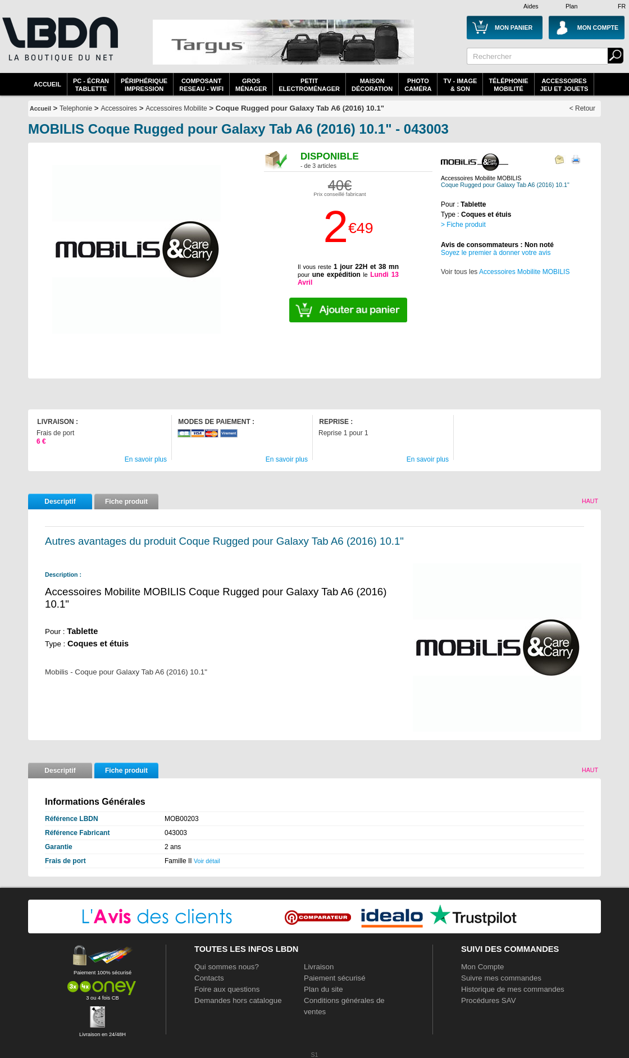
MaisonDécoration (372, 84)
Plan (571, 6)
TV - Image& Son (460, 84)
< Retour (582, 108)
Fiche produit (126, 501)
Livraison (319, 967)
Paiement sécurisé (335, 978)
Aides (531, 6)
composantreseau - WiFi (201, 84)
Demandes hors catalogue (238, 1000)
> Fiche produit (463, 225)
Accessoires (119, 108)
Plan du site (323, 989)
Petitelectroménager (309, 84)
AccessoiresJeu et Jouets (564, 84)
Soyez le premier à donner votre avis (495, 253)
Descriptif (59, 501)
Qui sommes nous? (226, 967)
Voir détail (207, 861)
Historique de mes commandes (512, 989)
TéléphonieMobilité (508, 84)
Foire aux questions (226, 989)
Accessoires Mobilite (176, 108)
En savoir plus (146, 459)
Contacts (209, 978)
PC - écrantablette (91, 84)
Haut (590, 501)
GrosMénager (251, 84)
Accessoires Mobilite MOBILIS (524, 272)
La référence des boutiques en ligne (59, 46)
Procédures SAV (488, 1000)
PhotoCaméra (417, 84)
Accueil (47, 84)
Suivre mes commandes (501, 978)
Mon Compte (482, 967)
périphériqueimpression (144, 84)
